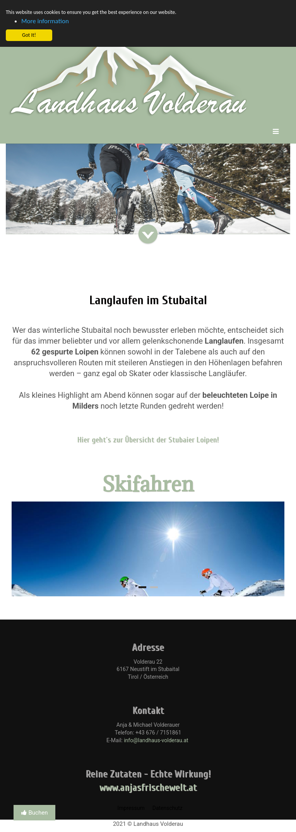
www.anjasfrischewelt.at (148, 787)
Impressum (130, 808)
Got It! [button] (29, 35)
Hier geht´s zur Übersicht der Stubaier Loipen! (148, 439)
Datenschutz (167, 808)
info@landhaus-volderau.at (156, 740)
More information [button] (45, 21)
